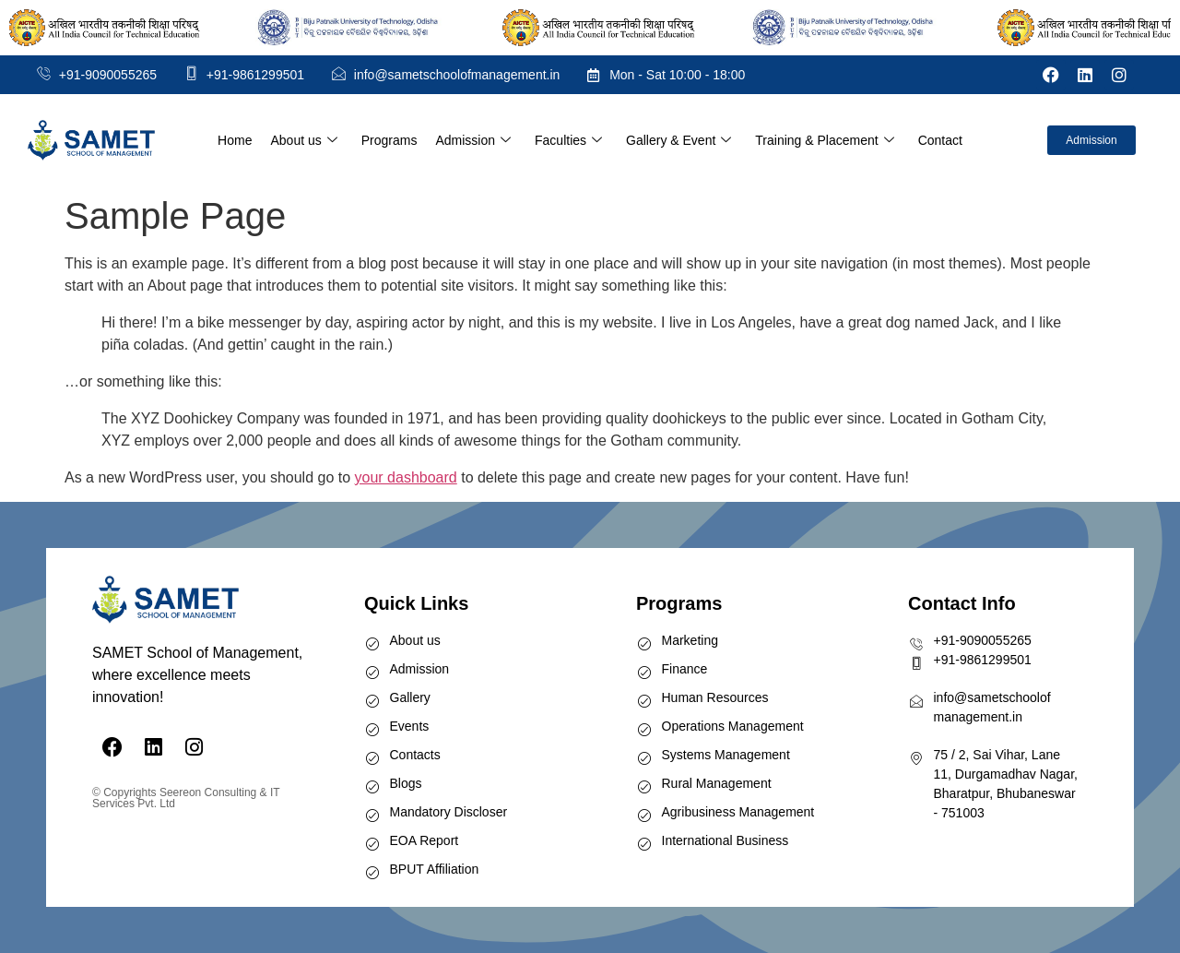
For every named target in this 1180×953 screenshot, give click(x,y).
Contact (940, 140)
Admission (473, 141)
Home (235, 140)
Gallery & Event (678, 141)
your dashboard (406, 477)
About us (303, 141)
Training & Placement (824, 141)
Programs (389, 140)
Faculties (568, 141)
